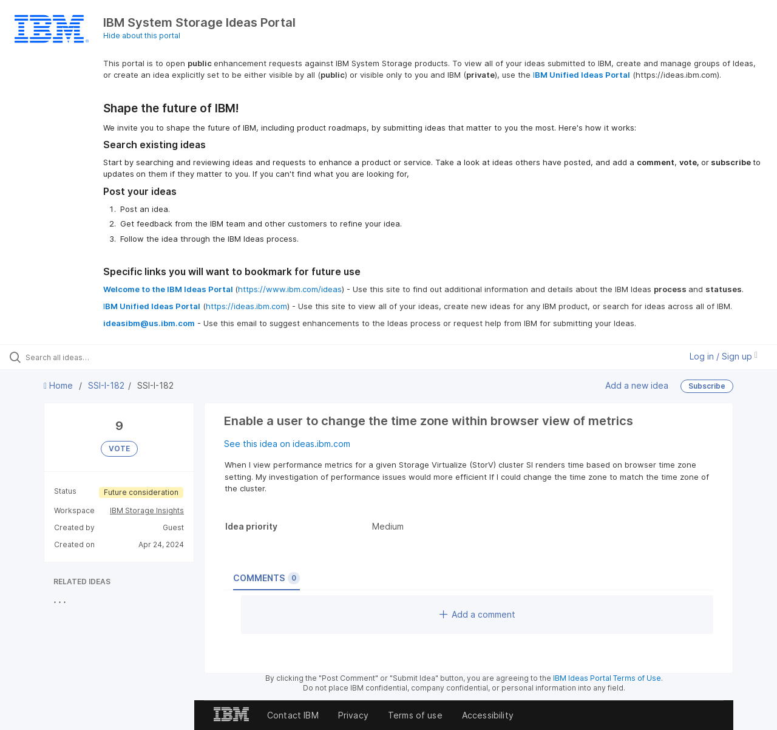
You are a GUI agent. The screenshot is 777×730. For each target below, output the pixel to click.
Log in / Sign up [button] (724, 356)
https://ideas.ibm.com (246, 306)
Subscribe (706, 386)
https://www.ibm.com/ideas (290, 289)
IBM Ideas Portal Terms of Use (607, 678)
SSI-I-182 (106, 385)
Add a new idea (636, 385)
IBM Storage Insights (147, 510)
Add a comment (477, 614)
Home (59, 385)
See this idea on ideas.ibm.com (287, 443)
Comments (266, 578)
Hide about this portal (141, 35)
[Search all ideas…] (93, 357)
